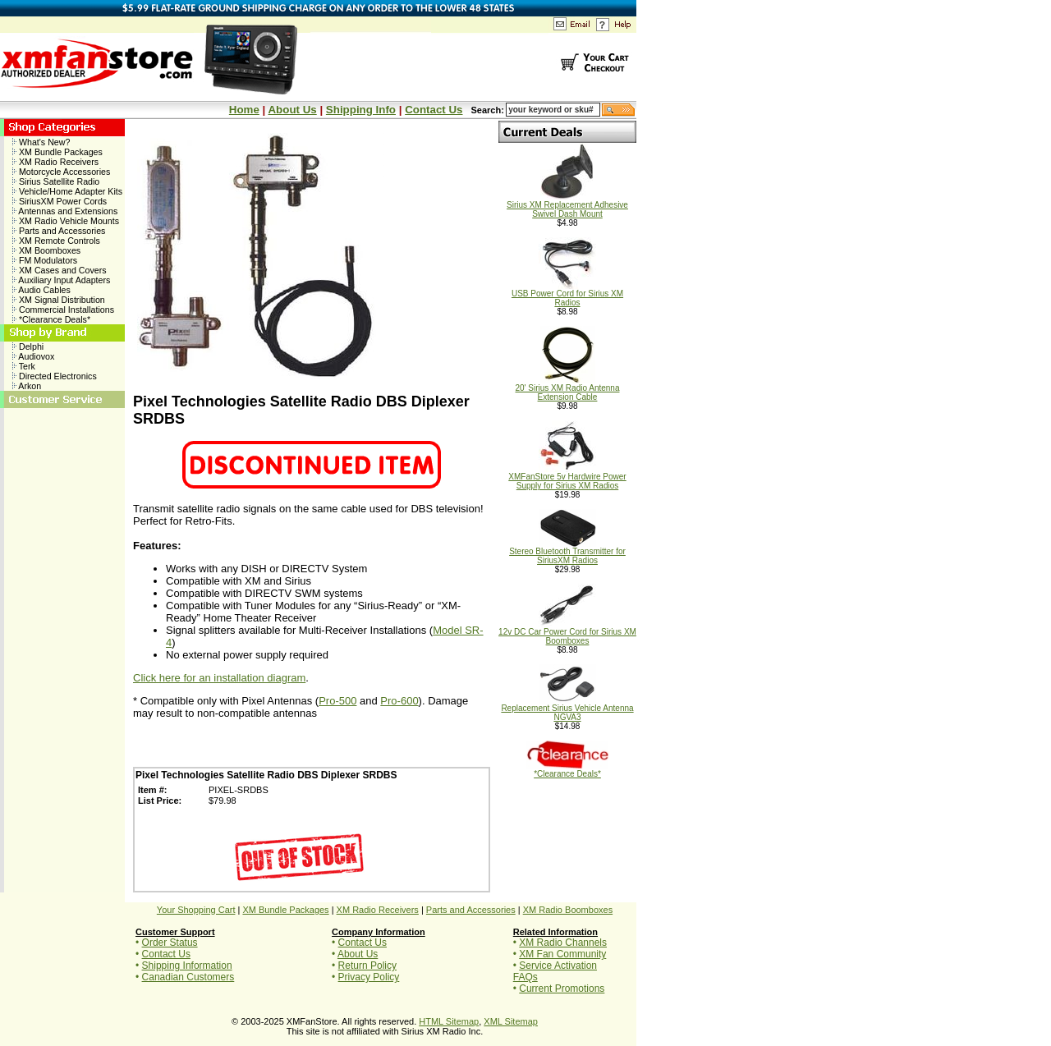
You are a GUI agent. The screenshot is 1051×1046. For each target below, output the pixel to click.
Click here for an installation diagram (219, 678)
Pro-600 (399, 701)
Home (244, 109)
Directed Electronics (54, 376)
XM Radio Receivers (55, 162)
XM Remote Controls (56, 240)
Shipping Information (187, 965)
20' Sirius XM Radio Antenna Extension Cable (568, 388)
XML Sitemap (511, 1021)
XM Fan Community (562, 954)
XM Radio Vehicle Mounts (65, 221)
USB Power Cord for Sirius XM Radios (567, 294)
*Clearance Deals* (51, 319)
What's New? (41, 142)
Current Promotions (561, 988)
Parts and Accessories (58, 231)
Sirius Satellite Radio (55, 181)
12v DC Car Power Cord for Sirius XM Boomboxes (567, 632)
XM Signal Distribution (58, 300)
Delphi (28, 346)
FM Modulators (44, 260)
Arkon (26, 386)
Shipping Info (361, 109)
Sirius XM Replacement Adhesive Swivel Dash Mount (567, 205)
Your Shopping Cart (196, 910)
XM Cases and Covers (59, 270)
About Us (292, 109)
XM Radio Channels (563, 942)
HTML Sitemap (449, 1021)
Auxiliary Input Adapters (61, 280)
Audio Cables (41, 290)
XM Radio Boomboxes (568, 910)
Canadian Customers (188, 977)
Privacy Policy (369, 977)
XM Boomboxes (46, 250)
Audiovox (33, 356)
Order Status (170, 942)
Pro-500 (337, 701)
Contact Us (433, 109)
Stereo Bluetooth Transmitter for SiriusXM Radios (567, 552)
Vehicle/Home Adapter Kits (67, 191)
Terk (23, 366)
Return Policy (367, 965)
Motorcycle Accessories (61, 172)
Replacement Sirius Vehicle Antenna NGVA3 (567, 709)
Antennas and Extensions (64, 211)
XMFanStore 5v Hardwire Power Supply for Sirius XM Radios (567, 477)
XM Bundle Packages (57, 152)
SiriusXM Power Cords (59, 201)
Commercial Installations (63, 309)
